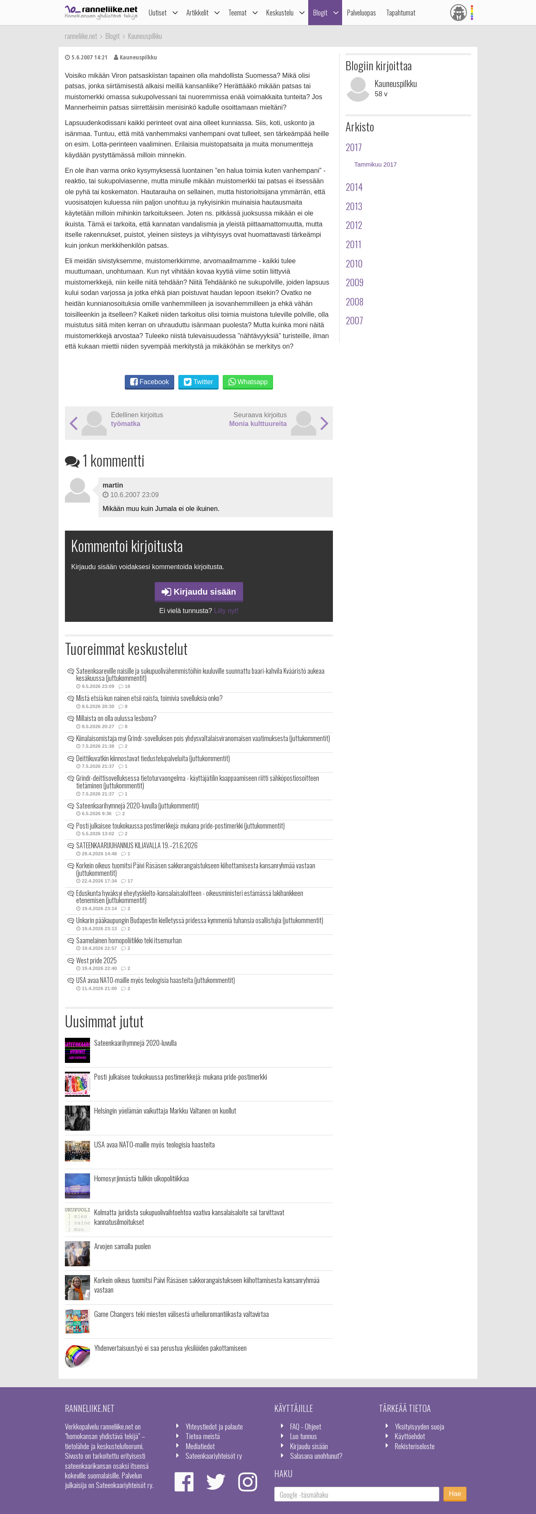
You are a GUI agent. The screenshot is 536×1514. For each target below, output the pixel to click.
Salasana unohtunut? (316, 1455)
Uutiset (158, 12)
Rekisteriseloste (415, 1445)
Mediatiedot (200, 1445)
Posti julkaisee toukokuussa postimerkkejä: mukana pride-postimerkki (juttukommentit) (180, 826)
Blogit (320, 12)
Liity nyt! (226, 610)
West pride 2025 (96, 960)
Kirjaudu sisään (199, 591)
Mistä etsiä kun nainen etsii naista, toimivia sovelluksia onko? (149, 698)
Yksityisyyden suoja (419, 1426)
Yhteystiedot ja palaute (214, 1426)
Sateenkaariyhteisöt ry (214, 1455)
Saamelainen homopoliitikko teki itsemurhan (129, 940)
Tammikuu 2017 (375, 164)
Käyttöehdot (410, 1435)
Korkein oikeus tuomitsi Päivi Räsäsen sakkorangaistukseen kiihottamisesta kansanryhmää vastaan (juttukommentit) (195, 869)
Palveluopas (361, 12)
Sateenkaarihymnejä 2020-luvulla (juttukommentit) (137, 806)
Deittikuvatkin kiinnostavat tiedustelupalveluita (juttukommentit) (153, 758)
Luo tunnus (303, 1435)
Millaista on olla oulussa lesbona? (116, 718)
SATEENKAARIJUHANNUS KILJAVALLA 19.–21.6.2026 (137, 845)
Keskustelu (280, 12)
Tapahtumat (400, 12)
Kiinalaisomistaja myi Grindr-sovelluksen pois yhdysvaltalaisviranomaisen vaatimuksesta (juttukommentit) (203, 738)
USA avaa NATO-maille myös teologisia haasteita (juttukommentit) (155, 980)
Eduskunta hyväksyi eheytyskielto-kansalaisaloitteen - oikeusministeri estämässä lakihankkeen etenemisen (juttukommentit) (189, 897)
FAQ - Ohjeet (305, 1426)
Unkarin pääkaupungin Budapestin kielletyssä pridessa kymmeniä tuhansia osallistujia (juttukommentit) (199, 920)
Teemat (237, 12)
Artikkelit (197, 12)
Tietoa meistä (203, 1435)
